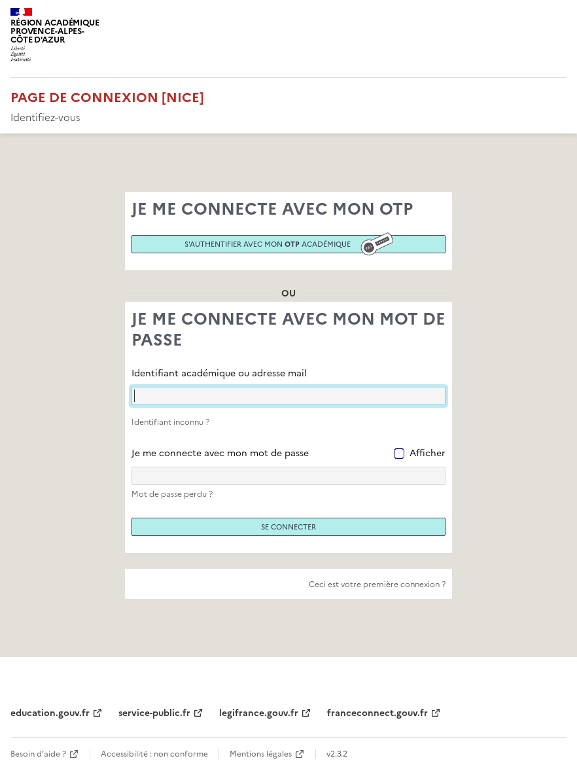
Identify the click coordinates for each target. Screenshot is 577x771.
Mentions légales (261, 754)
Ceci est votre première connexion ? (377, 584)
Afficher (428, 453)
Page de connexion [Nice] (107, 97)
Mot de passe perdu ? (172, 494)
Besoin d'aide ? (38, 754)
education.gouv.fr (50, 713)
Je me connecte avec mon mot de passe (220, 453)
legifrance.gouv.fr (258, 713)
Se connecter (288, 527)
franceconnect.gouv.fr (377, 713)
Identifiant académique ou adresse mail (219, 373)
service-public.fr (154, 713)
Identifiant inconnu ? (170, 422)
